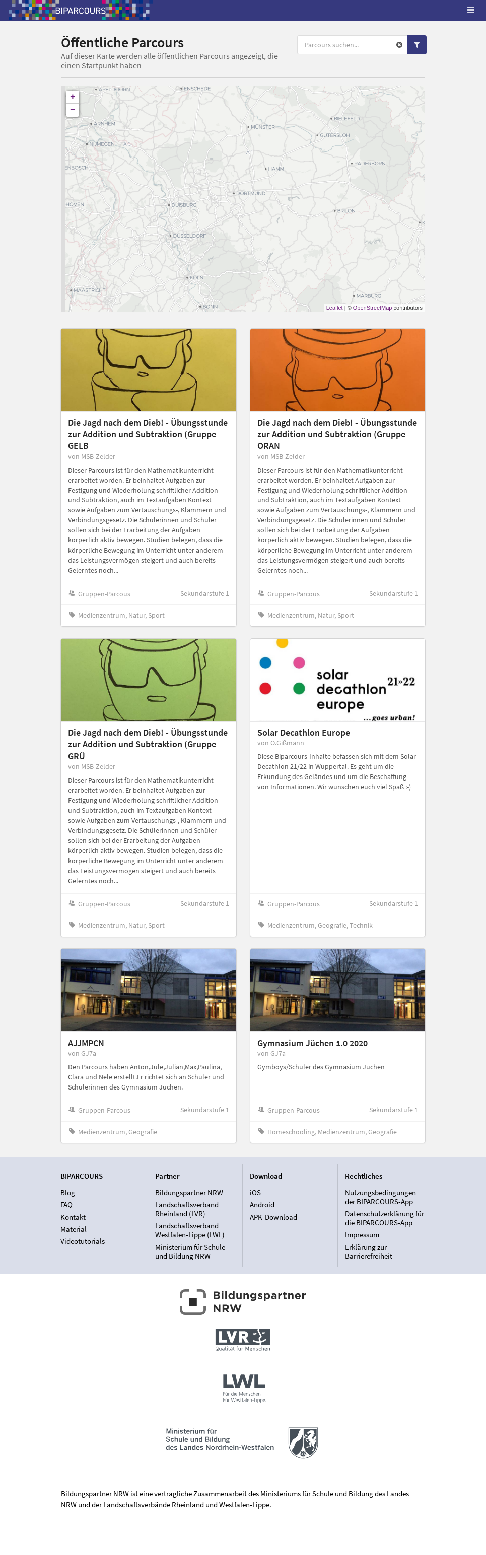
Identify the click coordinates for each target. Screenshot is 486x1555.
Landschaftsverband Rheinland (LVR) (187, 1209)
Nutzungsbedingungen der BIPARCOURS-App (380, 1197)
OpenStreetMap (372, 308)
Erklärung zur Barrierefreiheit (368, 1251)
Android (262, 1204)
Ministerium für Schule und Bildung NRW (190, 1251)
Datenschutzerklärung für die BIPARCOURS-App (384, 1218)
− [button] (73, 110)
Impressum (362, 1234)
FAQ (66, 1204)
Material (73, 1229)
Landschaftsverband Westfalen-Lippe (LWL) (190, 1230)
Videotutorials (82, 1241)
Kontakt (73, 1217)
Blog (67, 1192)
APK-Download (273, 1217)
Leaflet (334, 308)
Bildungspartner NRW (189, 1192)
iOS (255, 1192)
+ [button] (73, 97)
